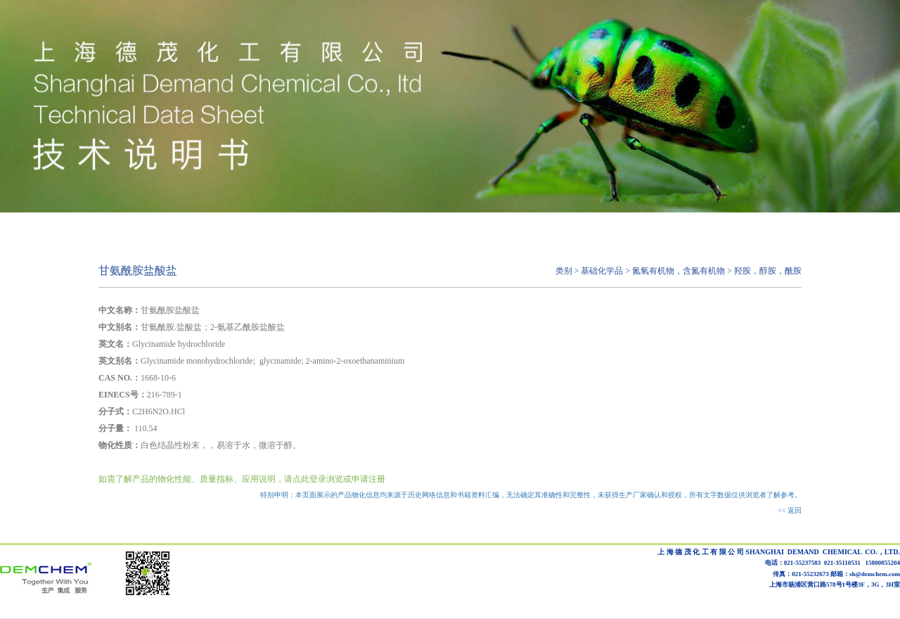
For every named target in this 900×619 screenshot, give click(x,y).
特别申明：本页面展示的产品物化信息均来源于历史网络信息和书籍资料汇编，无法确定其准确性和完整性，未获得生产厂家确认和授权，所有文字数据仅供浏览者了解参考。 (531, 495)
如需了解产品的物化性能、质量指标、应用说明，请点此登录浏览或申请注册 (241, 479)
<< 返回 (790, 510)
